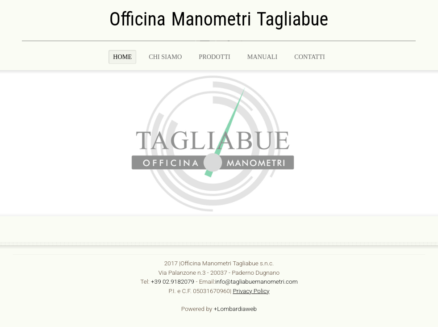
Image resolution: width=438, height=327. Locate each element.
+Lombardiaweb (235, 308)
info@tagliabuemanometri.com (256, 281)
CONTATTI (309, 56)
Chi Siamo (165, 56)
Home (122, 56)
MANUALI (262, 56)
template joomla (435, 207)
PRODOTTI (214, 56)
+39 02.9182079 (172, 281)
